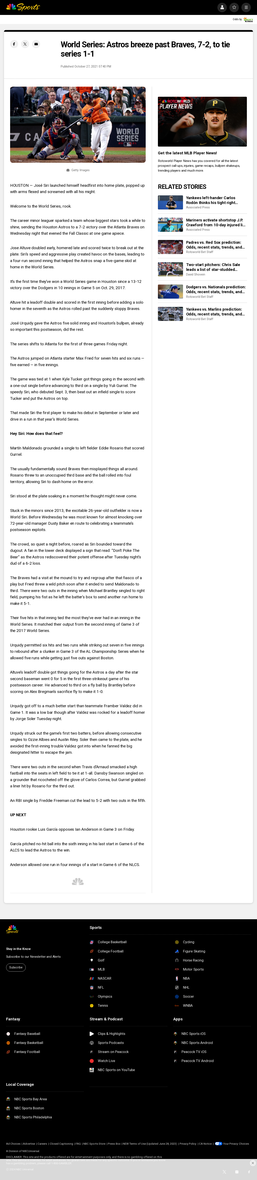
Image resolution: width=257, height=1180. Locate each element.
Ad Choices (13, 1143)
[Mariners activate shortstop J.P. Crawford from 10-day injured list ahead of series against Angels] (170, 225)
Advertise (29, 1143)
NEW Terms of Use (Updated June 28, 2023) (150, 1143)
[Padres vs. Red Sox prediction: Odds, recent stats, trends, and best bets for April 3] (170, 247)
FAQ (78, 1143)
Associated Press (198, 207)
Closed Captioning (61, 1143)
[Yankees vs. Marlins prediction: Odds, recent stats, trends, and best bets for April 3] (170, 314)
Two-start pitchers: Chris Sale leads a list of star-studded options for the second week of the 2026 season (214, 267)
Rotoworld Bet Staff (199, 252)
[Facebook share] (14, 44)
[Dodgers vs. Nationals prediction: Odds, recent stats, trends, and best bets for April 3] (170, 292)
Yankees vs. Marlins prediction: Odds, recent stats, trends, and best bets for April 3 (214, 312)
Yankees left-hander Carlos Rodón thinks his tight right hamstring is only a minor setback (210, 200)
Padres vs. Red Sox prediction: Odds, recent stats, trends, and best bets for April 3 (214, 245)
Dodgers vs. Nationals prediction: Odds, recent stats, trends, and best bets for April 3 (216, 289)
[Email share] (36, 44)
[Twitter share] (25, 44)
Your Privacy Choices (236, 1143)
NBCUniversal (30, 1151)
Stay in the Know (18, 949)
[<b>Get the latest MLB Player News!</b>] (202, 122)
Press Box (114, 1143)
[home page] (23, 7)
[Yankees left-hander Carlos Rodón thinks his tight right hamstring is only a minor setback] (170, 202)
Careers (42, 1143)
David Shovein (195, 274)
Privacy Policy (188, 1143)
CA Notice (205, 1143)
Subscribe (16, 967)
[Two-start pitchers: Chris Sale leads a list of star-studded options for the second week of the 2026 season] (170, 269)
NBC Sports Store (94, 1143)
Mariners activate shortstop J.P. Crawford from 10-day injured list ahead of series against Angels (216, 222)
